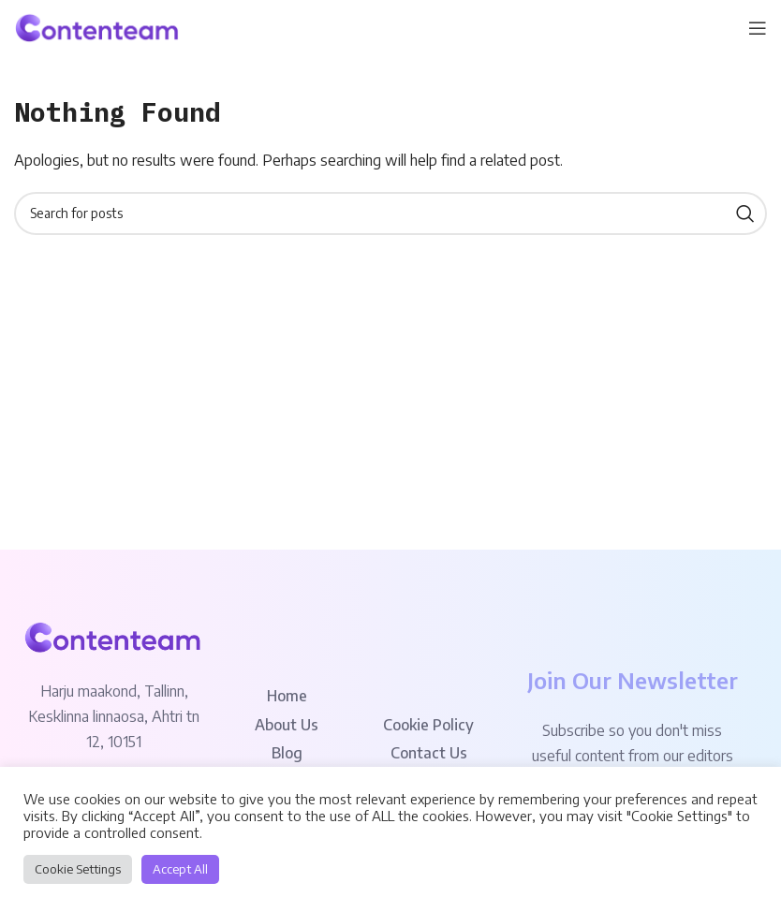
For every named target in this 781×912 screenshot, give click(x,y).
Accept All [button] (180, 868)
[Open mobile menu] (757, 28)
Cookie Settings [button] (78, 868)
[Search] (390, 213)
